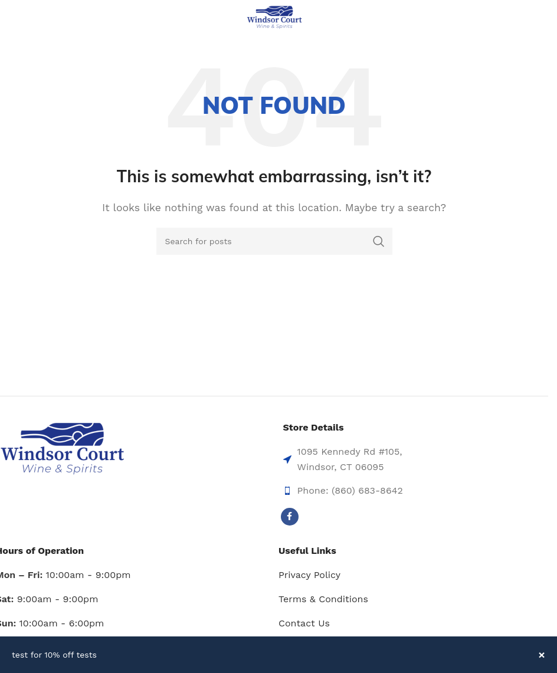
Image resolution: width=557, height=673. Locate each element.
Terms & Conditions (323, 599)
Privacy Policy (309, 574)
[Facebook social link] (290, 517)
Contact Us (304, 623)
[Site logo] (274, 16)
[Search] (274, 241)
